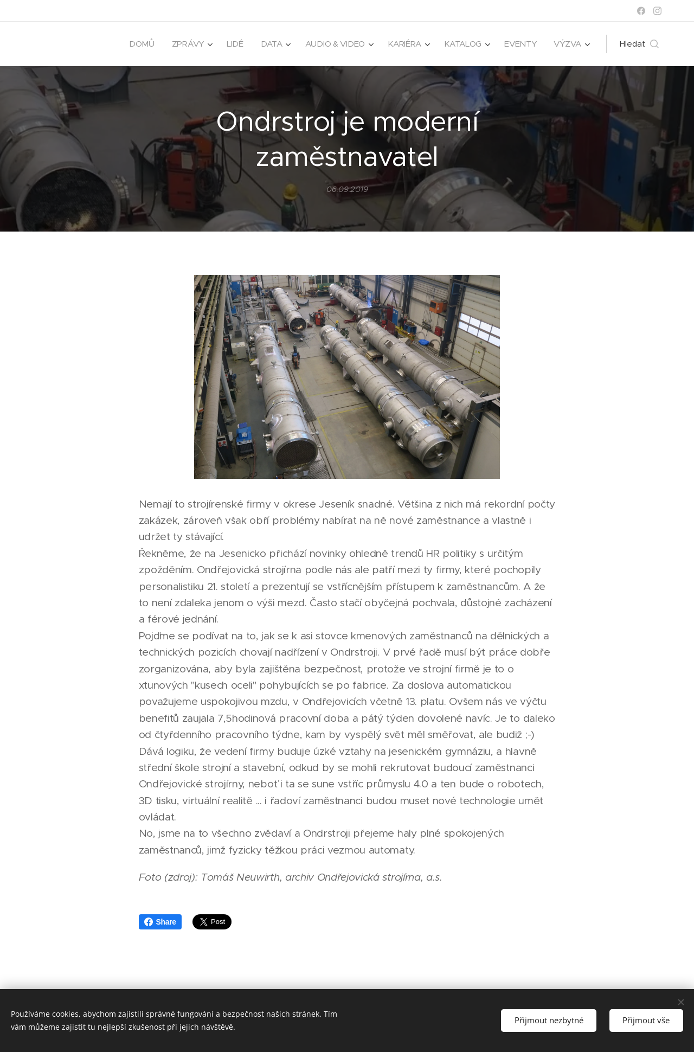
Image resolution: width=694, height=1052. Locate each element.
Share (160, 922)
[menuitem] (136, 43)
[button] (639, 43)
